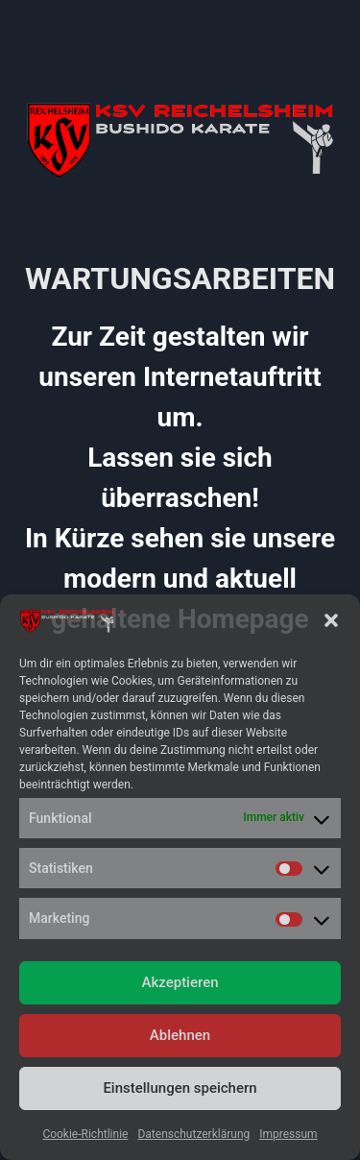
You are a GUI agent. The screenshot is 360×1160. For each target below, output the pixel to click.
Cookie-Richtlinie (85, 1134)
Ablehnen (180, 1035)
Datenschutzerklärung (193, 1134)
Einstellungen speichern (179, 1088)
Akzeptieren (179, 982)
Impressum (288, 1134)
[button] (331, 620)
